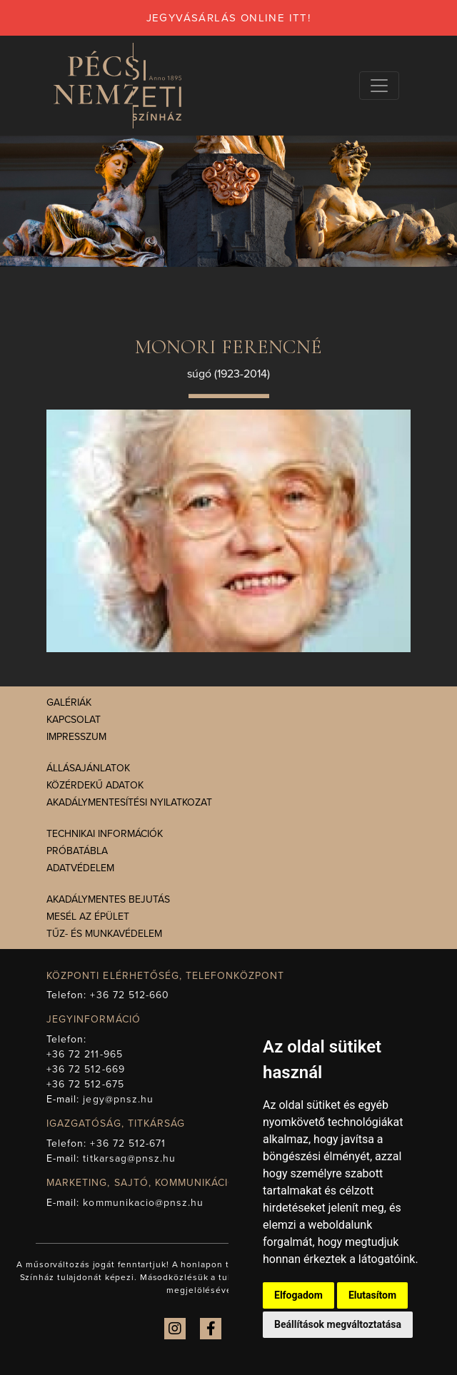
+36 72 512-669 (85, 1069)
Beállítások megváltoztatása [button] (337, 1324)
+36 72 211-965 (84, 1054)
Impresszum (76, 737)
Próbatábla (77, 851)
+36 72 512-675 (85, 1084)
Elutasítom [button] (372, 1295)
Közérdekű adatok (95, 785)
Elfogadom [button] (298, 1295)
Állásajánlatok (88, 768)
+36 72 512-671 (128, 1143)
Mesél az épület (87, 916)
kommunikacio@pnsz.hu (143, 1203)
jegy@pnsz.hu (118, 1099)
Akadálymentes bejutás (108, 899)
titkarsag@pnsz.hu (129, 1158)
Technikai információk (104, 834)
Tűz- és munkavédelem (104, 934)
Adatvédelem (80, 868)
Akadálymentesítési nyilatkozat (129, 802)
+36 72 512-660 (129, 995)
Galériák (68, 702)
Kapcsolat (73, 720)
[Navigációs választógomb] (379, 85)
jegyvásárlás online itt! (228, 17)
